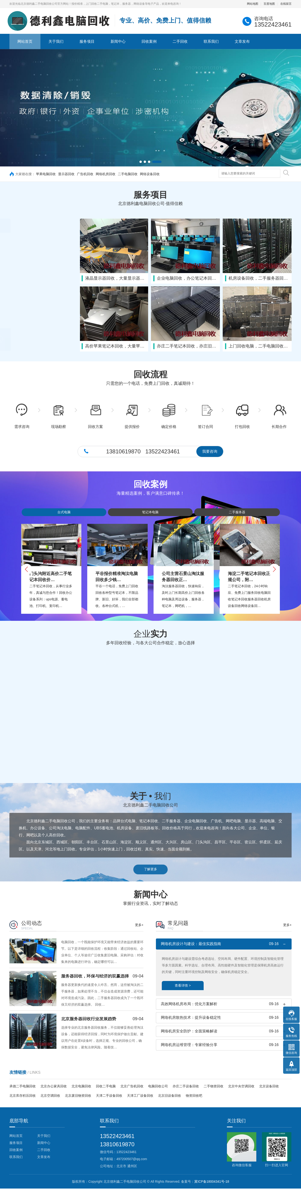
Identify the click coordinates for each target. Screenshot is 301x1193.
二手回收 (180, 41)
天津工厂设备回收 (140, 1100)
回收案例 (149, 41)
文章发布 (242, 41)
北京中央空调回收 (241, 1091)
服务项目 (87, 41)
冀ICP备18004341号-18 (211, 1186)
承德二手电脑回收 (22, 1091)
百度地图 (269, 3)
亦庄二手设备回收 (186, 1091)
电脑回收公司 (158, 1091)
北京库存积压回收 (22, 1100)
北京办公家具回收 (53, 1091)
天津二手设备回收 (109, 1100)
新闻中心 (118, 41)
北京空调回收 (50, 1100)
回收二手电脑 (106, 1091)
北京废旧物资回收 (78, 1100)
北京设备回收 (269, 1091)
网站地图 (252, 3)
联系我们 (211, 41)
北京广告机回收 (131, 1091)
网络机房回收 (105, 174)
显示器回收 (66, 174)
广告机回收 (85, 174)
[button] (140, 162)
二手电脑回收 (128, 174)
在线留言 (286, 3)
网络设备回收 (150, 174)
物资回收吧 (194, 1100)
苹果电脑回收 (46, 174)
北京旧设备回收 (169, 1100)
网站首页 (24, 41)
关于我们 (55, 41)
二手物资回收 (213, 1091)
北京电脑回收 (81, 1091)
